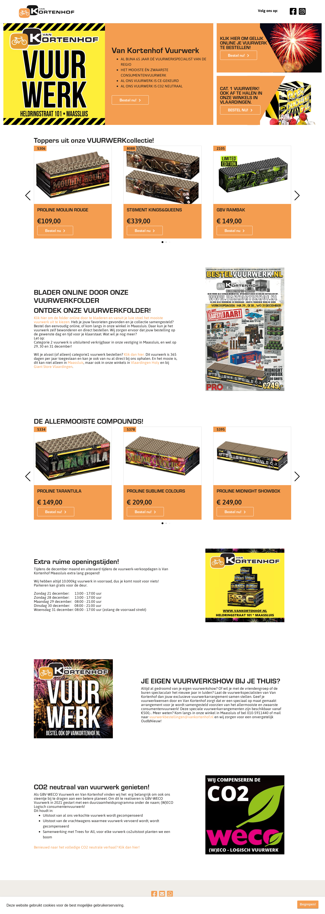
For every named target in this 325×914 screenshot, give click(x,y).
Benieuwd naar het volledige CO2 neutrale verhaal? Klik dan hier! (87, 847)
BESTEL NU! (238, 109)
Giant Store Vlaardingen (53, 366)
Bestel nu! (128, 100)
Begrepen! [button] (308, 904)
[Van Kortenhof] (46, 11)
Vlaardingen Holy (145, 362)
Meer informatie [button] (138, 905)
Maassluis (76, 362)
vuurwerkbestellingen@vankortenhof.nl (181, 716)
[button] (297, 196)
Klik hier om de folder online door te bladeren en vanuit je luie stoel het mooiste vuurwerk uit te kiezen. (98, 319)
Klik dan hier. (134, 354)
